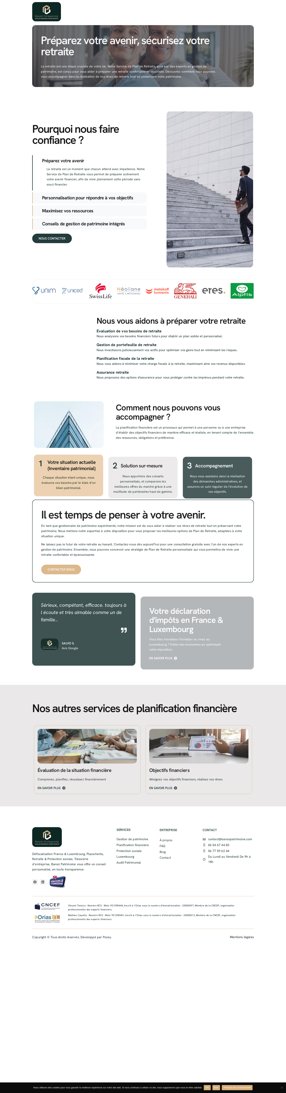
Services (141, 12)
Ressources (168, 12)
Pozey (107, 942)
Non (216, 1087)
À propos (117, 12)
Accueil (96, 12)
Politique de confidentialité (237, 1087)
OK (207, 1087)
